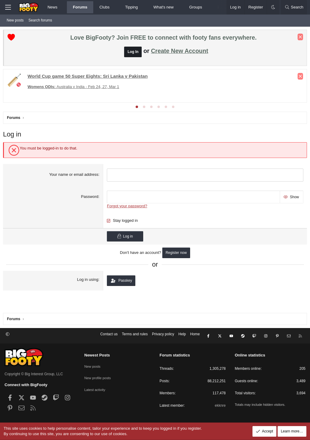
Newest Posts (97, 355)
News (53, 7)
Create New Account (179, 52)
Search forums (40, 20)
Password (90, 197)
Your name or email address (74, 176)
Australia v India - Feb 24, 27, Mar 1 (75, 88)
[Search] (294, 7)
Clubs (104, 7)
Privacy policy (163, 337)
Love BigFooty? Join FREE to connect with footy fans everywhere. (163, 39)
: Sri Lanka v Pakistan (89, 77)
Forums (80, 7)
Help (182, 337)
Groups (195, 7)
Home (195, 337)
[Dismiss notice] (299, 38)
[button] (62, 7)
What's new (163, 7)
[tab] (136, 108)
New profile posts (98, 375)
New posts (15, 20)
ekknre (220, 405)
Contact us (108, 337)
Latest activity (95, 386)
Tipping (131, 7)
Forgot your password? (127, 206)
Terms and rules (135, 337)
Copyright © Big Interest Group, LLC (34, 374)
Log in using (88, 279)
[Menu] (8, 7)
